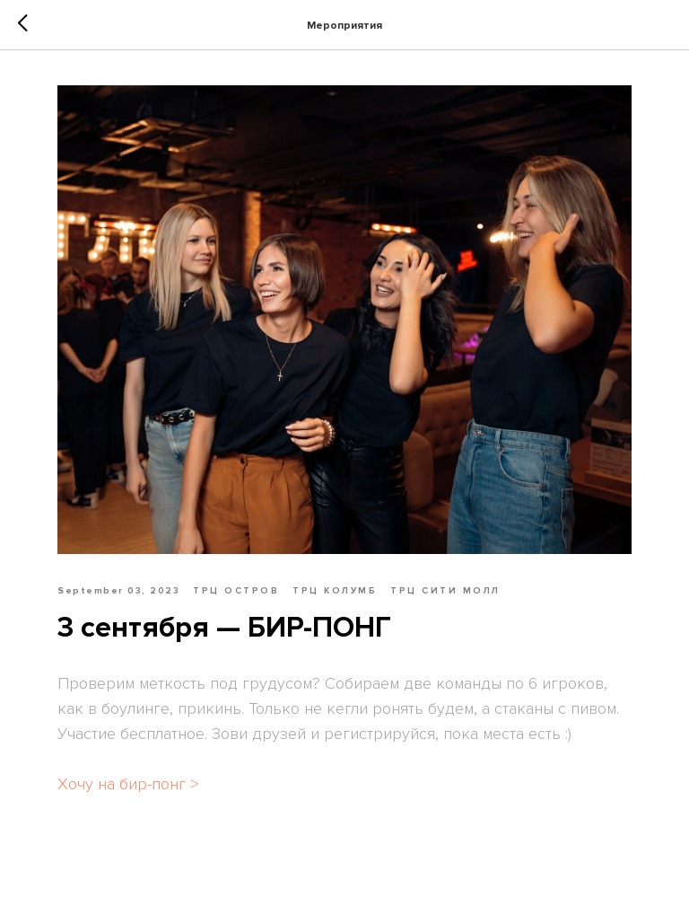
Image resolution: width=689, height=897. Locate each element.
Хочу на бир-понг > (128, 784)
